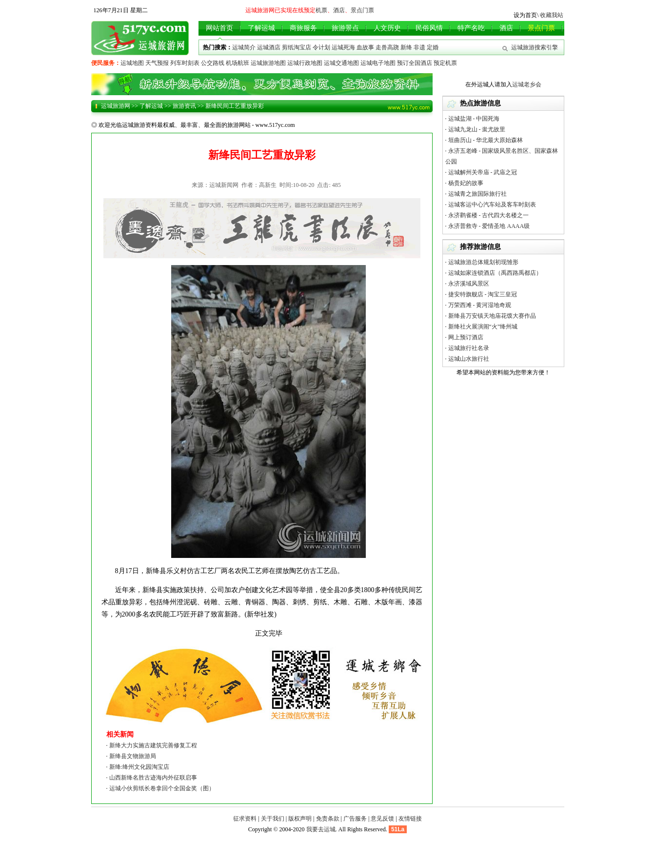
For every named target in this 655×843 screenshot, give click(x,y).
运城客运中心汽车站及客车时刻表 (492, 204)
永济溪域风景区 (468, 283)
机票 (321, 10)
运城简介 (244, 47)
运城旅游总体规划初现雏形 (483, 262)
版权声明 (300, 818)
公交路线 (212, 63)
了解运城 (151, 106)
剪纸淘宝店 (296, 47)
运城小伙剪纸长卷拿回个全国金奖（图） (162, 788)
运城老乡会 (526, 84)
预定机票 (445, 63)
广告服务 (355, 818)
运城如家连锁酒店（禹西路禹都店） (495, 272)
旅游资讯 (184, 106)
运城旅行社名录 (468, 348)
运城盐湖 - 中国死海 (474, 118)
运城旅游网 (115, 106)
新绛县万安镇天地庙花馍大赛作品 (492, 315)
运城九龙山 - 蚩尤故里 (477, 129)
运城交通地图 (341, 63)
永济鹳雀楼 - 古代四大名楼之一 (488, 215)
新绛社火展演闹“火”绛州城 (483, 326)
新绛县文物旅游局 (132, 756)
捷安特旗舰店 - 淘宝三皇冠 (482, 294)
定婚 (432, 47)
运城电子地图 (378, 63)
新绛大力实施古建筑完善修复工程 (153, 745)
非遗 (419, 47)
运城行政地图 (304, 63)
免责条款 (327, 818)
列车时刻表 (184, 63)
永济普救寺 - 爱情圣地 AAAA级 (489, 226)
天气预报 (157, 63)
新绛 (406, 47)
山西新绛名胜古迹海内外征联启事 (153, 777)
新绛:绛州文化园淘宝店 (139, 766)
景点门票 (362, 10)
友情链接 (410, 818)
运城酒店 (268, 47)
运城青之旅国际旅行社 (477, 193)
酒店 (339, 10)
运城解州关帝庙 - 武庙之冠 (482, 172)
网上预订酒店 (465, 337)
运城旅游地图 (268, 63)
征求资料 (245, 818)
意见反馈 (382, 818)
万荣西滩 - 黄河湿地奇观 (480, 305)
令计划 (321, 47)
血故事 (365, 47)
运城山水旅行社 (468, 358)
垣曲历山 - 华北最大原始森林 (485, 140)
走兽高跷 (387, 47)
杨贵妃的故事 (465, 183)
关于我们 (272, 818)
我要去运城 (321, 829)
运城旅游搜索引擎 (534, 47)
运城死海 (343, 47)
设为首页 (525, 15)
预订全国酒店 (414, 63)
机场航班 (237, 63)
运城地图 (132, 63)
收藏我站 (551, 15)
